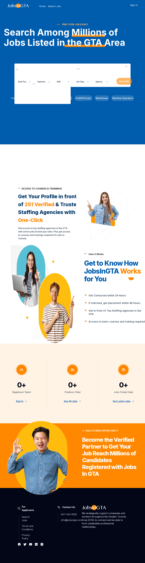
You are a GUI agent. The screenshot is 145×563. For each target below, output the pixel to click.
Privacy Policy (26, 537)
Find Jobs (124, 81)
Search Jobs (26, 518)
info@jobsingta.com (71, 520)
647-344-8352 (69, 514)
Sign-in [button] (134, 5)
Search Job (54, 6)
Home (42, 6)
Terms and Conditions (27, 528)
